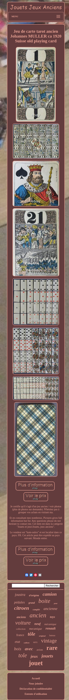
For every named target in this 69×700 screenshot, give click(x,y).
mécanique (50, 624)
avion (40, 649)
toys (52, 617)
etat (17, 642)
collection (20, 629)
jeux (34, 656)
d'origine (34, 595)
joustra (20, 595)
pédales (19, 602)
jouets (47, 656)
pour (55, 603)
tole (22, 655)
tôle (31, 634)
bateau (52, 635)
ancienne (50, 608)
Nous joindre (36, 683)
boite (44, 601)
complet (36, 609)
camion (50, 594)
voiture (23, 623)
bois (17, 649)
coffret (26, 643)
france (20, 635)
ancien (38, 615)
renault (51, 628)
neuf (37, 624)
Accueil (36, 678)
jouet (36, 663)
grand (32, 602)
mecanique (35, 628)
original (42, 636)
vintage (49, 641)
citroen (21, 608)
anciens (21, 617)
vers (35, 642)
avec (29, 648)
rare (51, 648)
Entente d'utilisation (36, 694)
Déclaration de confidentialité (36, 688)
